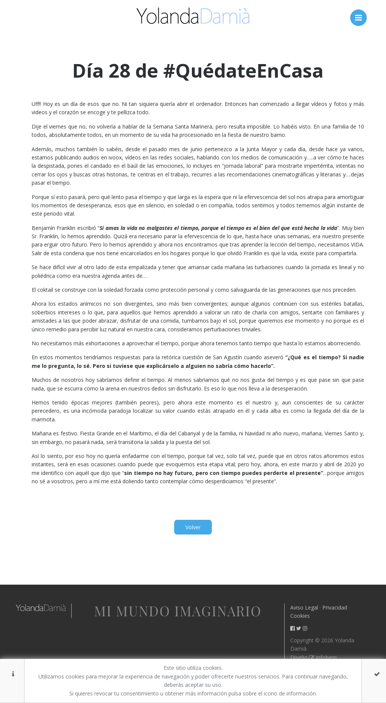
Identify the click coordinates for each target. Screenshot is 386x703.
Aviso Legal (304, 607)
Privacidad (334, 607)
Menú (361, 13)
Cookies (300, 615)
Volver (193, 527)
